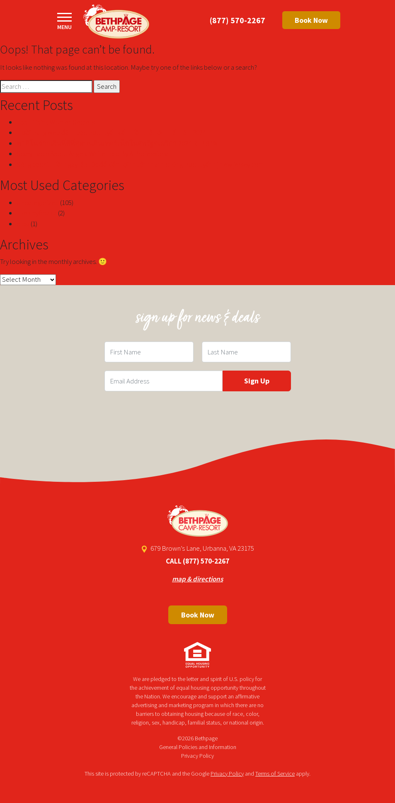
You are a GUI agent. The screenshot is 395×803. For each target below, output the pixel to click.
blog (23, 223)
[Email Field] (163, 381)
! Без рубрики (37, 212)
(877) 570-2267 (237, 20)
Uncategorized (38, 202)
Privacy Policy (197, 755)
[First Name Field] (149, 352)
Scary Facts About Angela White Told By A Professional (93, 153)
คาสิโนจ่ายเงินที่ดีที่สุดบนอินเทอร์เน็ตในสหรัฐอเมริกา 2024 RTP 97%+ (120, 143)
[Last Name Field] (246, 352)
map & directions (197, 578)
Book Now (311, 20)
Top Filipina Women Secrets (56, 122)
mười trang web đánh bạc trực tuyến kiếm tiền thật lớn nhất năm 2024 (111, 132)
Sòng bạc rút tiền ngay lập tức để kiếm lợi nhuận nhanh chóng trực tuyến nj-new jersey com (140, 164)
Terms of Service (275, 773)
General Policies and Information (197, 747)
